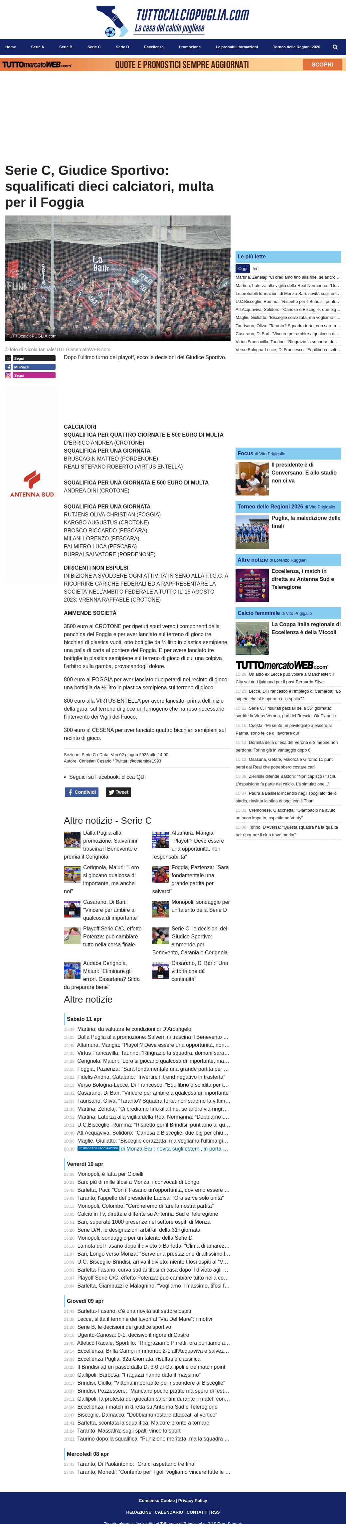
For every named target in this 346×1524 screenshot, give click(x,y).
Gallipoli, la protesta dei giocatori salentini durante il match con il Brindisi (163, 1399)
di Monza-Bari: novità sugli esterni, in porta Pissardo (161, 1149)
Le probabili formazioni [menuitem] (237, 47)
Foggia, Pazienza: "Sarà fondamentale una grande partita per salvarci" (161, 1069)
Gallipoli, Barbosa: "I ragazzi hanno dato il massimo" (139, 1375)
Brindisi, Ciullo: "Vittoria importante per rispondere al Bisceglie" (151, 1383)
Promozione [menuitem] (190, 47)
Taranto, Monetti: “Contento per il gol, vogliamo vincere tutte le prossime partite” (171, 1472)
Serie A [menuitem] (37, 47)
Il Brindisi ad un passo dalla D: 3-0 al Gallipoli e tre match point (152, 1367)
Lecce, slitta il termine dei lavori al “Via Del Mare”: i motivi (145, 1319)
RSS (215, 1512)
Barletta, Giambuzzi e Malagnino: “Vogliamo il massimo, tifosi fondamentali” (166, 1286)
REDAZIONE (138, 1512)
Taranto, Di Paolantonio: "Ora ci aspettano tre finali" (137, 1464)
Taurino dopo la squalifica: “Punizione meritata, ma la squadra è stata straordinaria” (175, 1439)
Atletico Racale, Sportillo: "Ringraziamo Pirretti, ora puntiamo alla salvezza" (165, 1343)
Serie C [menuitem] (94, 47)
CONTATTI (197, 1512)
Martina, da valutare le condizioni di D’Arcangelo (134, 1029)
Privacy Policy (192, 1500)
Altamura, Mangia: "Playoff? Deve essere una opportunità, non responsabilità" (169, 1045)
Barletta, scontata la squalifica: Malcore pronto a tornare (144, 1423)
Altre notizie (253, 560)
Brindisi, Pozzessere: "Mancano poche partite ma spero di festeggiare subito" (169, 1391)
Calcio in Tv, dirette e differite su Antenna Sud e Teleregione (148, 1214)
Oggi (242, 268)
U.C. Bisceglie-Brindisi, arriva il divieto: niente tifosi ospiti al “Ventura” (159, 1262)
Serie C (89, 754)
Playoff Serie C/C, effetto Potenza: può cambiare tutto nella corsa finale (112, 936)
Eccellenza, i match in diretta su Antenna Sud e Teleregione (148, 1407)
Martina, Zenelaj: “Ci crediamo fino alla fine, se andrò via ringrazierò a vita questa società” (183, 1109)
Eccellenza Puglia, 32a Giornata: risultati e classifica (139, 1359)
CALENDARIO (169, 1512)
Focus (245, 453)
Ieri (256, 268)
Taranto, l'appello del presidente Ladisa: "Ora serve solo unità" (150, 1198)
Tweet (118, 792)
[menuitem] (335, 47)
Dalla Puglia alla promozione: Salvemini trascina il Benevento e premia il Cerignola (175, 1037)
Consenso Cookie (157, 1500)
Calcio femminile (259, 613)
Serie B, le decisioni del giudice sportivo (124, 1327)
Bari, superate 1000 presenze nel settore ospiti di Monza (144, 1222)
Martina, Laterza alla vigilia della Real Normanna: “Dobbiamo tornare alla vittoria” (173, 1117)
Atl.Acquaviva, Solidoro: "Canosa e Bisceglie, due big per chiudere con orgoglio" (171, 1133)
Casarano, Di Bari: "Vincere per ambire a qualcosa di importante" (111, 910)
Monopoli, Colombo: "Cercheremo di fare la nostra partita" (146, 1206)
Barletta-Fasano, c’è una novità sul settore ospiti (134, 1311)
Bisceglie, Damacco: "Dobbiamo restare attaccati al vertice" (147, 1415)
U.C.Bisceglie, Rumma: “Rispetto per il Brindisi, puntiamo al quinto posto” (164, 1125)
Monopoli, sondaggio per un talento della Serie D (135, 1238)
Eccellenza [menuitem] (154, 47)
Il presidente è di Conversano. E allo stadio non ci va (304, 473)
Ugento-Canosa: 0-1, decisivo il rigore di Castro (133, 1335)
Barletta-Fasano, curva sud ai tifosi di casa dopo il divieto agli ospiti (157, 1270)
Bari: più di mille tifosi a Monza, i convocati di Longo (138, 1182)
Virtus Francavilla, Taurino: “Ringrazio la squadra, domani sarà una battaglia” (168, 1053)
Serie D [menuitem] (122, 47)
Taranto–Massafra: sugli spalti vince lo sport (128, 1431)
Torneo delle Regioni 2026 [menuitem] (296, 47)
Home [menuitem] (10, 47)
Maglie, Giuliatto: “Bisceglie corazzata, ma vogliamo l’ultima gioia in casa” (164, 1141)
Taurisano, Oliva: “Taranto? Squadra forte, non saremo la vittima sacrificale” (166, 1101)
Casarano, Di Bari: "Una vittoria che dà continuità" (200, 971)
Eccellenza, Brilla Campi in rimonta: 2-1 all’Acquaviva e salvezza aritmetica (166, 1351)
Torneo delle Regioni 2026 (270, 506)
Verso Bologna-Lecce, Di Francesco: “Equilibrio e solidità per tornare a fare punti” (173, 1085)
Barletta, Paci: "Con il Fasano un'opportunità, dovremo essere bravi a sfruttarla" (171, 1190)
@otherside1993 (145, 761)
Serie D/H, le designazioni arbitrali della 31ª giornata (139, 1230)
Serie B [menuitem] (66, 47)
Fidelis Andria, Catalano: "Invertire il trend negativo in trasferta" (151, 1077)
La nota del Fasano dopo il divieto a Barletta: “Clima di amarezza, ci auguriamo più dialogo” (185, 1246)
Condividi (82, 792)
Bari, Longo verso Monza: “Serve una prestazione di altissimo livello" (158, 1254)
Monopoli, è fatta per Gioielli (110, 1174)
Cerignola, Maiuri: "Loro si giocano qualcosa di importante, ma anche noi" (164, 1061)
